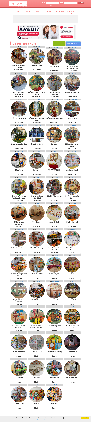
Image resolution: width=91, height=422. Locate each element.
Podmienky (49, 11)
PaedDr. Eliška (56, 281)
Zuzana (38, 73)
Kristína (38, 333)
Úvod (17, 11)
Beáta (20, 177)
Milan (20, 359)
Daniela (21, 255)
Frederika (20, 203)
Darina (56, 385)
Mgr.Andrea (56, 47)
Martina (38, 125)
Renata (74, 333)
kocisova (56, 333)
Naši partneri (60, 11)
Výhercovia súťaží (70, 11)
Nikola (74, 307)
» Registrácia (48, 5)
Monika (74, 151)
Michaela (74, 47)
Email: (43, 2)
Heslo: (62, 2)
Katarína (38, 177)
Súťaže (28, 11)
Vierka (74, 203)
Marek (20, 333)
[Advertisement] (45, 19)
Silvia (20, 99)
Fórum (38, 11)
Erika (38, 359)
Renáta (74, 125)
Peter (56, 73)
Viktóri (20, 307)
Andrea (56, 151)
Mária (38, 46)
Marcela (74, 73)
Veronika (20, 151)
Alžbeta (74, 359)
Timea (38, 255)
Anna (38, 229)
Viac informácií (41, 420)
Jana (20, 46)
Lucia (38, 99)
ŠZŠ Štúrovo (74, 99)
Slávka (38, 203)
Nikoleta (74, 281)
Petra (38, 151)
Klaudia (21, 125)
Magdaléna (74, 229)
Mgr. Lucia (56, 307)
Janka (56, 229)
